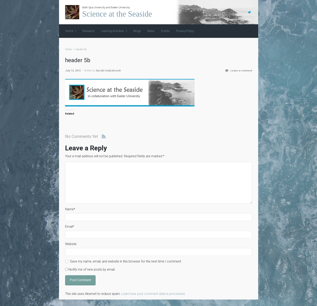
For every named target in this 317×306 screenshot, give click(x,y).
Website (71, 244)
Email (69, 226)
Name (70, 209)
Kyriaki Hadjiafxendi (108, 70)
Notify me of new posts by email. (92, 269)
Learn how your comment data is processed (153, 294)
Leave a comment (241, 70)
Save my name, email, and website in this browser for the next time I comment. (126, 261)
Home (68, 49)
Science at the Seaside (117, 14)
